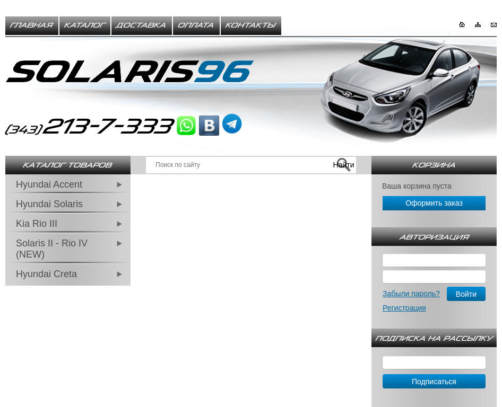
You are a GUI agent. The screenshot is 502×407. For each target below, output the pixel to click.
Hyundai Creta (46, 274)
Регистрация (404, 308)
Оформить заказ (434, 203)
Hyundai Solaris (49, 204)
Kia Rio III (36, 223)
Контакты (251, 25)
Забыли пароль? (411, 293)
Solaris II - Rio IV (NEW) (52, 249)
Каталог (85, 25)
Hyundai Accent (49, 184)
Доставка (142, 25)
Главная (32, 25)
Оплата (196, 25)
